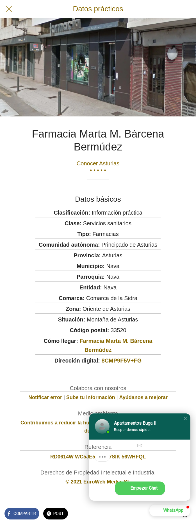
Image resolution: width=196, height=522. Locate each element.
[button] (185, 418)
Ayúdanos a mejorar (143, 397)
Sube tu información (90, 397)
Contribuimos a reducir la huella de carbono (73, 423)
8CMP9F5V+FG (121, 360)
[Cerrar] (9, 9)
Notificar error (45, 397)
